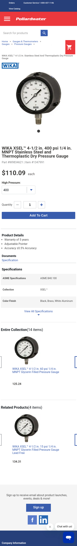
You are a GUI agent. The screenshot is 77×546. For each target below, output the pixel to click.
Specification (10, 260)
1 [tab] (38, 131)
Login (56, 47)
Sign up (38, 507)
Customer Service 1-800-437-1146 (38, 3)
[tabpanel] (38, 98)
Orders (12, 3)
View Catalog (14, 9)
